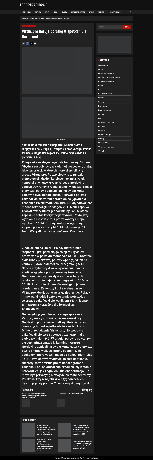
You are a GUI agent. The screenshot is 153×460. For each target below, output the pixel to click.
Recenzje (101, 139)
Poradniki (101, 126)
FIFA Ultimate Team (105, 94)
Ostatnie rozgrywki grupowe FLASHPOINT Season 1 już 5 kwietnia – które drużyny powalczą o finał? (64, 445)
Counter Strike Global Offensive (28, 26)
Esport (47, 12)
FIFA (55, 12)
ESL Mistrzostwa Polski (106, 81)
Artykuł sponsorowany (106, 73)
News (100, 118)
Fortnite (101, 98)
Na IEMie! (101, 114)
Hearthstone (102, 106)
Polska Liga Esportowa (106, 122)
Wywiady (91, 12)
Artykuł (100, 69)
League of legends (104, 110)
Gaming (101, 102)
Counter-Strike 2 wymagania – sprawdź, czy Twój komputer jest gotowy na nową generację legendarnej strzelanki (28, 430)
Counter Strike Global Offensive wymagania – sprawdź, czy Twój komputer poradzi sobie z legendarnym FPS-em (64, 430)
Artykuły (38, 12)
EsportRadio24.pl (34, 5)
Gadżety (64, 12)
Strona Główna (26, 12)
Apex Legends (103, 65)
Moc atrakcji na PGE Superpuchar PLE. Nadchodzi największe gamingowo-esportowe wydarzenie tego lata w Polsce (28, 445)
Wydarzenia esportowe (78, 12)
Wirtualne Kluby (103, 143)
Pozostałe (101, 131)
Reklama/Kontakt (115, 12)
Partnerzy (101, 12)
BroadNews (83, 458)
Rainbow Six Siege (104, 135)
